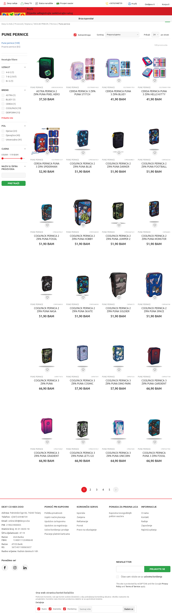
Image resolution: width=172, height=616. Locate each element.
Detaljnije (40, 602)
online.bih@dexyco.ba (19, 521)
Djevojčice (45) (13, 135)
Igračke (54, 11)
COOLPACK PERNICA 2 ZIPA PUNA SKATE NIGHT (82, 311)
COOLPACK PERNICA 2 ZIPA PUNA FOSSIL (46, 237)
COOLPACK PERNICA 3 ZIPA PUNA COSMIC (82, 382)
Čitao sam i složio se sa (141, 577)
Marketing (71, 609)
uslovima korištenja (153, 576)
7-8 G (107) (11, 76)
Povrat (80, 525)
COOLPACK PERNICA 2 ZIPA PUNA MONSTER (154, 237)
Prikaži (147, 35)
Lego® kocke (70, 11)
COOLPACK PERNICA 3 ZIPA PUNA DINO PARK (118, 382)
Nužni (44, 609)
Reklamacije (82, 521)
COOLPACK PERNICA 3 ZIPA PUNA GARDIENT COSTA (154, 383)
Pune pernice (11, 43)
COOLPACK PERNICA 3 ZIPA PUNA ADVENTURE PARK (46, 383)
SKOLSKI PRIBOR (41, 24)
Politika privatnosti (53, 513)
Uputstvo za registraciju (56, 525)
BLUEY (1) (10, 99)
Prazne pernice (11, 47)
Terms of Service (132, 586)
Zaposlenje (146, 525)
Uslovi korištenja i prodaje (57, 530)
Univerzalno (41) (14, 139)
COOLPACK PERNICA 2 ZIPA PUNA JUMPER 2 (118, 237)
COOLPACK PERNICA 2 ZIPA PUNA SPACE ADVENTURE (154, 311)
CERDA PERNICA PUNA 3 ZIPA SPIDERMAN (46, 165)
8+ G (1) (9, 81)
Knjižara (28, 24)
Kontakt (145, 517)
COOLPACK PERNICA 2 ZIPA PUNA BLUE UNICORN (82, 166)
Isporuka (81, 513)
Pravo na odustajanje (87, 530)
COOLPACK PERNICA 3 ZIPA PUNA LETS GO (82, 454)
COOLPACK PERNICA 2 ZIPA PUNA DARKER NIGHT (118, 166)
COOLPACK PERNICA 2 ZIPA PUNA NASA (46, 310)
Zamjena (81, 517)
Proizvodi (19, 24)
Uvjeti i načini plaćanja (55, 517)
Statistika (57, 609)
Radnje (144, 521)
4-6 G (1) (10, 72)
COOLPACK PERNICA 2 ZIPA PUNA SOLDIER (118, 310)
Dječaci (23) (11, 131)
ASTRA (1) (11, 95)
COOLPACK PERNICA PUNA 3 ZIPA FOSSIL (154, 454)
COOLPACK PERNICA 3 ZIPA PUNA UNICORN (118, 454)
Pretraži (13, 183)
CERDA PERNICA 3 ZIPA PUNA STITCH (82, 93)
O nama (145, 513)
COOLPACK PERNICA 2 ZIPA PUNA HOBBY (82, 237)
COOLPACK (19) (13, 108)
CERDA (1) (11, 104)
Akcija (85, 11)
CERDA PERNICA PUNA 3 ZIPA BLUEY (118, 93)
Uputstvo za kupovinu (55, 521)
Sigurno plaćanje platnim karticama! (86, 18)
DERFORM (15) (13, 112)
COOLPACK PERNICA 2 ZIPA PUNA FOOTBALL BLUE (154, 166)
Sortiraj (100, 35)
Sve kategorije (37, 11)
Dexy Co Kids (7, 24)
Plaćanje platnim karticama (57, 534)
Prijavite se (157, 569)
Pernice (53, 24)
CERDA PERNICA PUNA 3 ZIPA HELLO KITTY (154, 93)
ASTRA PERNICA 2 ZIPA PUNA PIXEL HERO (47, 93)
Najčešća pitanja (148, 530)
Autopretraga (84, 35)
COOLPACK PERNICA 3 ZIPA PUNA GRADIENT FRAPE (46, 455)
